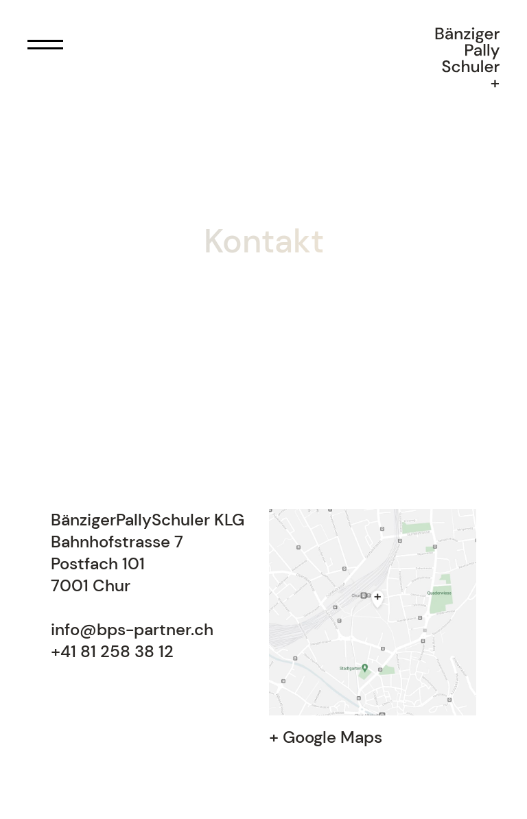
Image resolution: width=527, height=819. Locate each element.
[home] (467, 60)
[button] (43, 43)
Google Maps (332, 737)
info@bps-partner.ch (132, 629)
